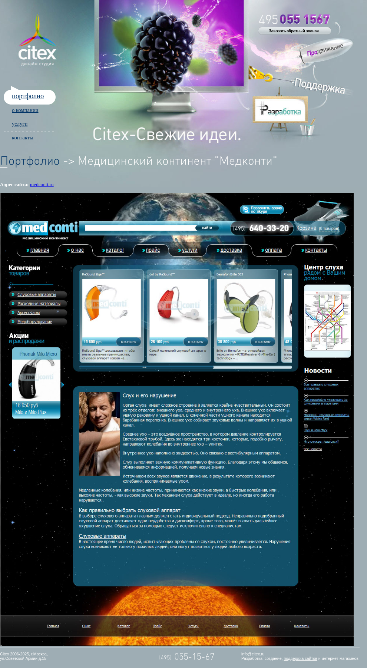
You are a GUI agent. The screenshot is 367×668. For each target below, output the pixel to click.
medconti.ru (42, 184)
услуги (19, 124)
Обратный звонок (294, 31)
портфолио (28, 96)
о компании (25, 110)
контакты (22, 137)
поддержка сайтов (300, 658)
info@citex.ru (252, 654)
